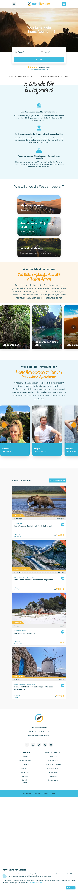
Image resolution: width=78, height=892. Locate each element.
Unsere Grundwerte (25, 761)
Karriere (24, 776)
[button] (4, 327)
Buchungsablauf (53, 761)
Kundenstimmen (53, 780)
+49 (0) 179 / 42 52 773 (42, 736)
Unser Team (25, 764)
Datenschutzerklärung (41, 793)
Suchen (39, 59)
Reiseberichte (53, 772)
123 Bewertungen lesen (39, 69)
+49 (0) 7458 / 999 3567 (42, 732)
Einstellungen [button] (20, 880)
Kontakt (24, 780)
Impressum (27, 793)
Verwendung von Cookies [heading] (14, 870)
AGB (53, 793)
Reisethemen (53, 776)
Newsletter (24, 768)
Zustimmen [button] (70, 888)
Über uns (25, 757)
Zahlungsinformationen (53, 764)
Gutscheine (25, 772)
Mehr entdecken (57, 480)
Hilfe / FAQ (53, 757)
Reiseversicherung (53, 768)
